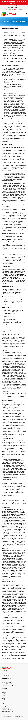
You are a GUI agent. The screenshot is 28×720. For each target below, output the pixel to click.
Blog (2, 696)
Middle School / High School (7, 709)
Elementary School (5, 708)
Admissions (4, 692)
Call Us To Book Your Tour (14, 7)
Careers (3, 698)
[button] (26, 14)
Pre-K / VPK (4, 706)
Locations (3, 695)
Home (3, 690)
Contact (3, 699)
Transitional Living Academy (7, 711)
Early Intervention (5, 705)
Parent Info (4, 693)
